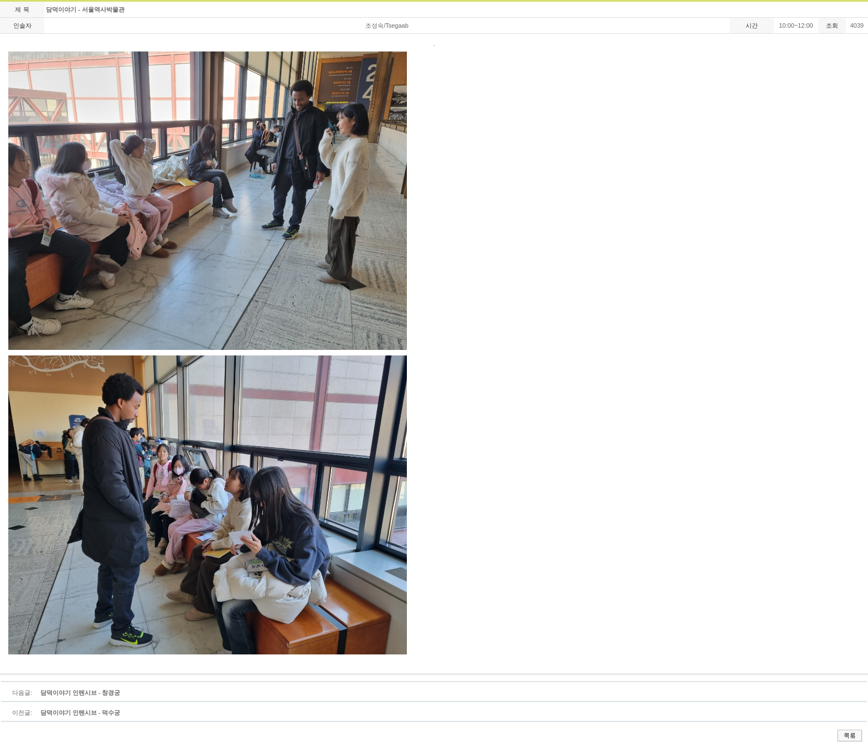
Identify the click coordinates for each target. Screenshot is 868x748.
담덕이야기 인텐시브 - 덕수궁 (80, 712)
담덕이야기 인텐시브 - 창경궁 (80, 692)
